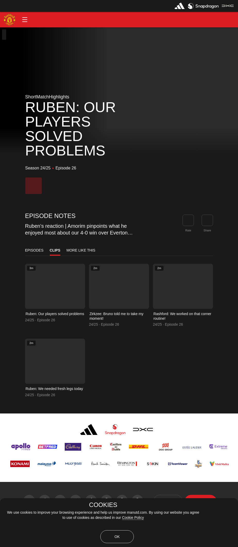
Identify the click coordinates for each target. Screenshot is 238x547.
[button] (24, 19)
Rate (188, 230)
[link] (207, 220)
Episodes (34, 250)
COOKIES (103, 504)
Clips (55, 250)
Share (207, 230)
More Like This (81, 250)
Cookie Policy (133, 517)
